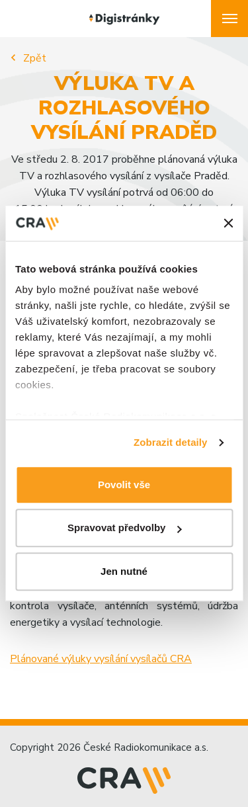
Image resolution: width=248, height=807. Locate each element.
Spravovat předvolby (124, 527)
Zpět (34, 58)
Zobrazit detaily (171, 442)
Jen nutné (124, 571)
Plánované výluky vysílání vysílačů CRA (101, 659)
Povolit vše (124, 484)
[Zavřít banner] (228, 223)
